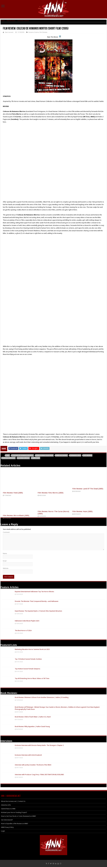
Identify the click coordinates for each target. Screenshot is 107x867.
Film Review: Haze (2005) (82, 511)
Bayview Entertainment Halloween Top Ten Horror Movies (34, 591)
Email (4, 561)
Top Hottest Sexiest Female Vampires (27, 669)
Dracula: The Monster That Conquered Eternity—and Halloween (36, 601)
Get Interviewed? (7, 820)
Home (2, 20)
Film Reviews (11, 20)
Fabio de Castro (61, 455)
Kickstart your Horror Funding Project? (14, 812)
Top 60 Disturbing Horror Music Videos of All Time (32, 678)
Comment (6, 532)
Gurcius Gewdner (9, 458)
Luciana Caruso (23, 458)
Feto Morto (88, 455)
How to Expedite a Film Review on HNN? (14, 823)
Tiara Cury (35, 458)
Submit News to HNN (8, 809)
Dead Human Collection (44, 455)
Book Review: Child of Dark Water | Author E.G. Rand (33, 717)
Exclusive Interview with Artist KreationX (28, 755)
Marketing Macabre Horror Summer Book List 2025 (32, 649)
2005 (7, 455)
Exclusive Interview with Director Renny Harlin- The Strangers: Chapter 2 (39, 745)
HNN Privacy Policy (7, 827)
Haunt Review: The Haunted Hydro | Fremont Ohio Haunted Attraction (38, 611)
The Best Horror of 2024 (23, 630)
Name (5, 553)
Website (5, 568)
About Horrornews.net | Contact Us (13, 801)
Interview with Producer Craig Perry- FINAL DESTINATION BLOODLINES (39, 774)
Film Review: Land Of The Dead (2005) (87, 489)
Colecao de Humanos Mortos (22, 455)
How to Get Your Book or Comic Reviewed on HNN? (18, 816)
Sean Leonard (9, 32)
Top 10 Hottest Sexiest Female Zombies (28, 659)
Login (3, 831)
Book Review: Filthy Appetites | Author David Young (32, 726)
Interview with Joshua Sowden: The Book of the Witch (33, 765)
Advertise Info (6, 805)
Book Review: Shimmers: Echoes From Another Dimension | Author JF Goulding (42, 697)
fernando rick (75, 455)
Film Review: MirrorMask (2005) (16, 515)
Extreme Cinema (23, 20)
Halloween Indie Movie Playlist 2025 (27, 621)
